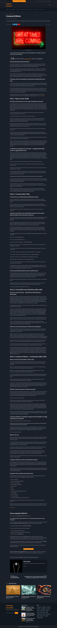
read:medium (25, 557)
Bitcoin (44, 614)
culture (38, 610)
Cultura (14, 557)
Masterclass (31, 9)
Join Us (40, 9)
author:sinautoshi (39, 614)
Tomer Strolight (27, 58)
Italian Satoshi (11, 18)
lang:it (17, 557)
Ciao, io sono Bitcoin (41, 95)
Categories (18, 9)
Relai (29, 515)
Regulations (36, 9)
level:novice (48, 607)
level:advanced (21, 557)
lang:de (47, 610)
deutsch (38, 612)
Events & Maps (23, 9)
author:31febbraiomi (39, 617)
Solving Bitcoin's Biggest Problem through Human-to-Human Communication (31, 614)
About (10, 9)
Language (13, 9)
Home (7, 9)
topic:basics (36, 557)
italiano (11, 557)
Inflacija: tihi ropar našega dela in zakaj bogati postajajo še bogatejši (30, 619)
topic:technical (43, 612)
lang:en (47, 612)
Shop (43, 9)
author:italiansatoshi (31, 557)
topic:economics (48, 614)
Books (27, 9)
